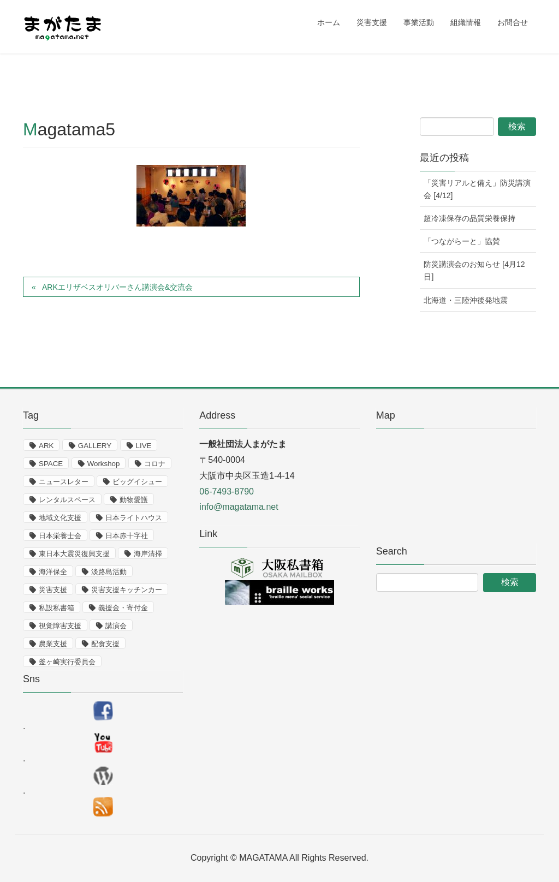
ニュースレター (63, 482)
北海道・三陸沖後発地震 (466, 300)
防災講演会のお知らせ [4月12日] (474, 270)
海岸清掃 (148, 554)
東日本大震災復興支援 (74, 554)
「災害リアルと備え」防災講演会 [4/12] (477, 189)
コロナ (154, 464)
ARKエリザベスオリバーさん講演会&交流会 (117, 287)
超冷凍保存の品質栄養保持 (469, 218)
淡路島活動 (109, 572)
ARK (46, 446)
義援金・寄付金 (123, 608)
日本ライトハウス (133, 518)
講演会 (116, 626)
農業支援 (53, 644)
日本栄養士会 (60, 536)
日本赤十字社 (126, 536)
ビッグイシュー (137, 482)
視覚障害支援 (60, 626)
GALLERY (94, 446)
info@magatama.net (238, 506)
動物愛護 (134, 500)
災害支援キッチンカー (126, 590)
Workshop (103, 464)
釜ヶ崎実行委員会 (67, 662)
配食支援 (105, 644)
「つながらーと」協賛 (462, 241)
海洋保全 (53, 572)
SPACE (51, 464)
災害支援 (53, 590)
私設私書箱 (56, 608)
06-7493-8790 (226, 491)
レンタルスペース (67, 500)
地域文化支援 (60, 518)
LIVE (144, 446)
